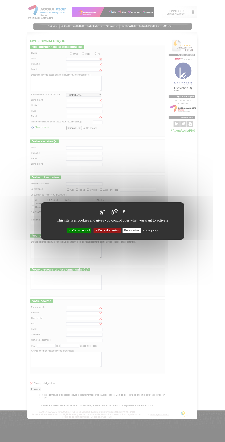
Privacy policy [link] (150, 230)
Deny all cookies (107, 230)
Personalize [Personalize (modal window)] (131, 230)
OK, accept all (79, 230)
